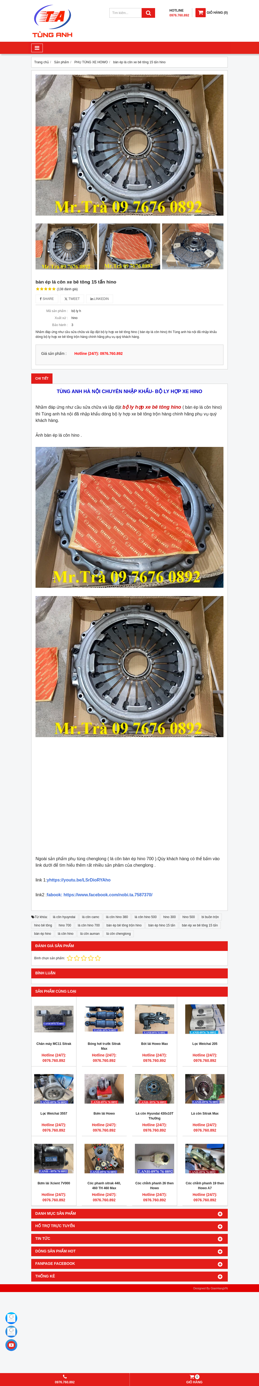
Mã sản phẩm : (57, 311)
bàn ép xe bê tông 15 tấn (200, 925)
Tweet (72, 299)
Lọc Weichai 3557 (53, 1113)
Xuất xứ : (61, 318)
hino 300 (169, 917)
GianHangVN (219, 1288)
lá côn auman (90, 934)
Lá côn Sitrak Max (205, 1113)
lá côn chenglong (118, 934)
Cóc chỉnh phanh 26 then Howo (154, 1185)
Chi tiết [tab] (41, 378)
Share (47, 299)
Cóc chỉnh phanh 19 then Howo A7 (205, 1185)
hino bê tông (43, 925)
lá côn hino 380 (117, 917)
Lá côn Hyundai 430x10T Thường (154, 1116)
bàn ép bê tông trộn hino (124, 925)
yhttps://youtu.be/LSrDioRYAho (79, 880)
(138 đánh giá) (67, 289)
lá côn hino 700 (89, 925)
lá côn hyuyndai (64, 917)
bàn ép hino (42, 934)
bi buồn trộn (210, 917)
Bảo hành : (60, 325)
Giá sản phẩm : (53, 354)
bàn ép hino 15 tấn (161, 925)
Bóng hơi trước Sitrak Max (104, 1046)
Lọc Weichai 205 (205, 1044)
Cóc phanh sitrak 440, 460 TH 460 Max (104, 1185)
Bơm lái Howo (104, 1113)
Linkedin (99, 299)
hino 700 (65, 925)
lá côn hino (66, 934)
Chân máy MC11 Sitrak (53, 1044)
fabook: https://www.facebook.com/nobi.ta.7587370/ (99, 894)
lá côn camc (90, 917)
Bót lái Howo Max (154, 1044)
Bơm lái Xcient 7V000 (54, 1183)
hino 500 (189, 917)
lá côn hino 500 (145, 917)
